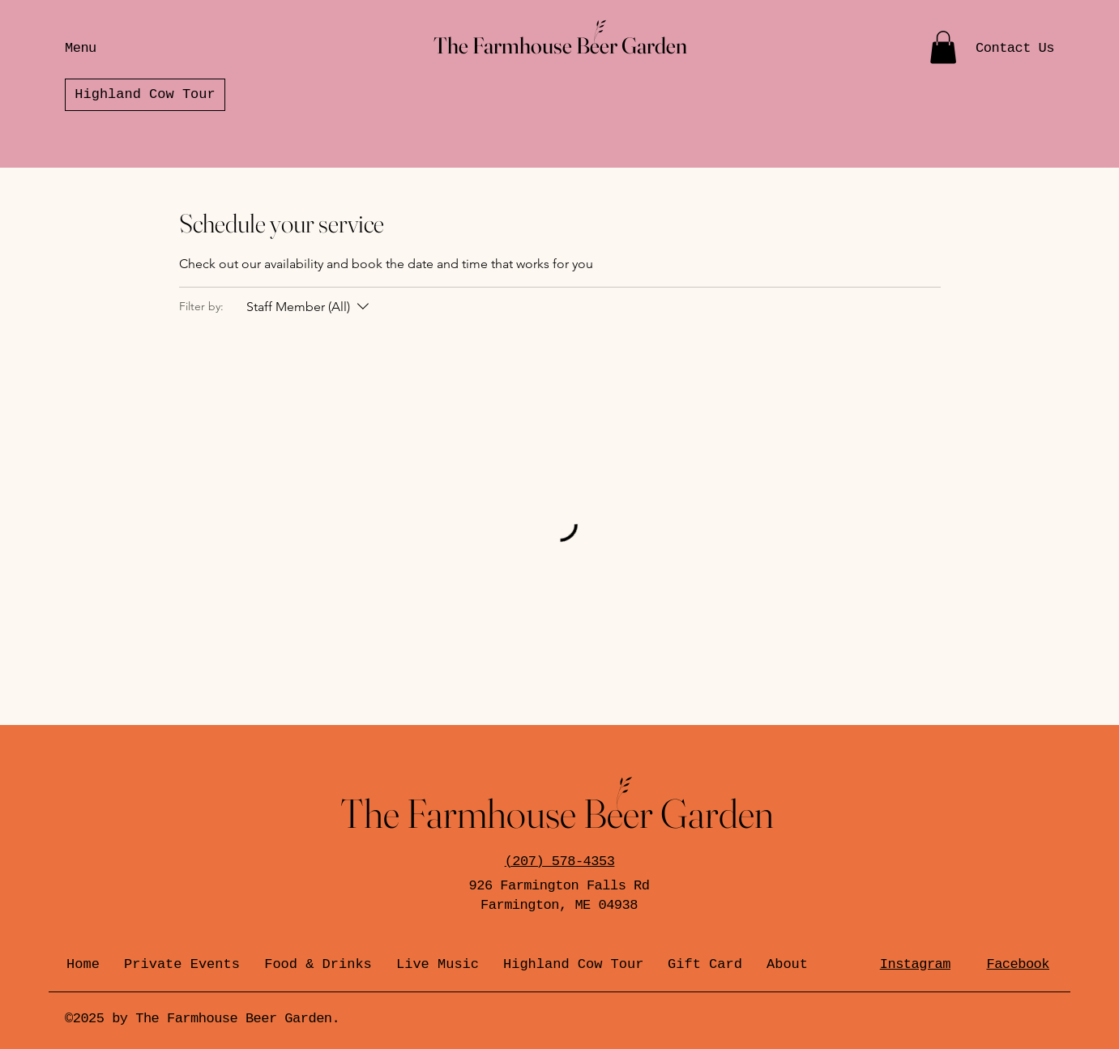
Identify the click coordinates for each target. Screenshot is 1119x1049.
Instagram (915, 964)
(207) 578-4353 (560, 861)
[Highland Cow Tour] (145, 95)
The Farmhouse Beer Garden (560, 45)
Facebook (1017, 964)
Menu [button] (80, 48)
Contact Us (1015, 48)
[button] (943, 47)
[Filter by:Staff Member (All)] (309, 307)
